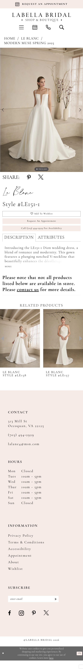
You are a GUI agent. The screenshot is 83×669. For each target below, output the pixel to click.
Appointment (20, 562)
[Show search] (61, 27)
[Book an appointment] (41, 4)
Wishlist (15, 576)
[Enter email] (33, 607)
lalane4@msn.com (24, 451)
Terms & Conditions (26, 549)
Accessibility (19, 556)
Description (19, 243)
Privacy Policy (21, 542)
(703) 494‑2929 (21, 442)
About (13, 569)
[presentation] (20, 345)
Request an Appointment (41, 223)
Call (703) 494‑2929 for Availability (42, 233)
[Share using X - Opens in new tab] (40, 178)
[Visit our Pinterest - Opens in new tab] (34, 622)
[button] (21, 27)
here (51, 666)
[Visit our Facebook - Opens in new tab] (9, 622)
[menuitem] (21, 27)
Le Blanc (30, 38)
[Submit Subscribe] (55, 607)
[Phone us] (48, 27)
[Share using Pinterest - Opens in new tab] (29, 177)
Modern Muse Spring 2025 (29, 43)
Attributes (51, 243)
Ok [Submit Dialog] (79, 662)
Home (9, 38)
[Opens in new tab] (28, 296)
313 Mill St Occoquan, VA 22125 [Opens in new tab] (26, 430)
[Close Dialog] (4, 662)
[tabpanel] (41, 110)
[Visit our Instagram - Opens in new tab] (21, 622)
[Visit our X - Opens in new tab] (46, 622)
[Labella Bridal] (41, 17)
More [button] (9, 273)
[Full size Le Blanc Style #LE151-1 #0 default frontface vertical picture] (41, 110)
